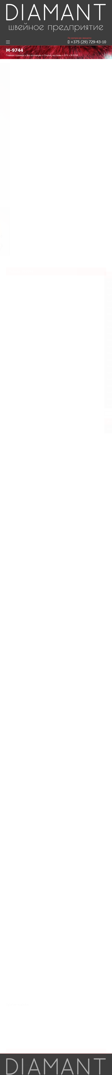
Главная (10, 949)
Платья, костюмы (52, 55)
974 (66, 55)
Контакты (11, 966)
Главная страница (15, 55)
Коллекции (12, 956)
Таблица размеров (15, 959)
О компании (12, 952)
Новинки (10, 962)
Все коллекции (34, 55)
